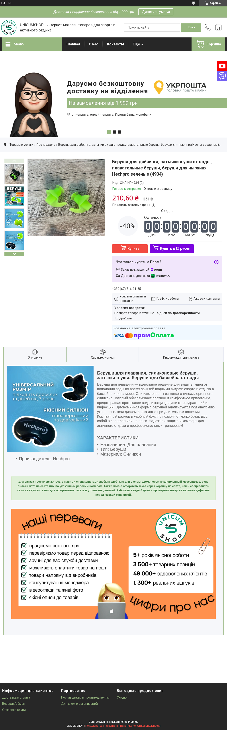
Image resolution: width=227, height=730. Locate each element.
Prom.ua (133, 721)
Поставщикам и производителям (85, 697)
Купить (133, 249)
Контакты (115, 44)
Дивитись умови (156, 12)
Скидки (122, 697)
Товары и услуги (21, 144)
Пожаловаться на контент (101, 725)
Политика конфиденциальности (140, 725)
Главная (73, 44)
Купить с (175, 249)
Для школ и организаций (79, 703)
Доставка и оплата (16, 697)
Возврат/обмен (13, 703)
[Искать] (191, 27)
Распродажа (46, 144)
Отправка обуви (14, 710)
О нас (93, 44)
